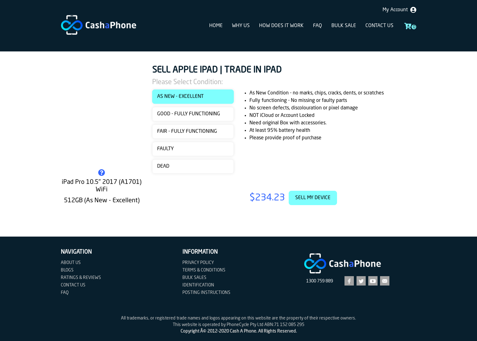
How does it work (281, 25)
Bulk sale (343, 25)
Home (216, 25)
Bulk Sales (194, 278)
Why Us (241, 25)
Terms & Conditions (203, 270)
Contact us (379, 25)
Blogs (67, 270)
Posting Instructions (206, 293)
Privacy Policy (198, 263)
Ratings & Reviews (81, 278)
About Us (71, 263)
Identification (198, 285)
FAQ (317, 25)
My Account (399, 9)
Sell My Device (312, 197)
